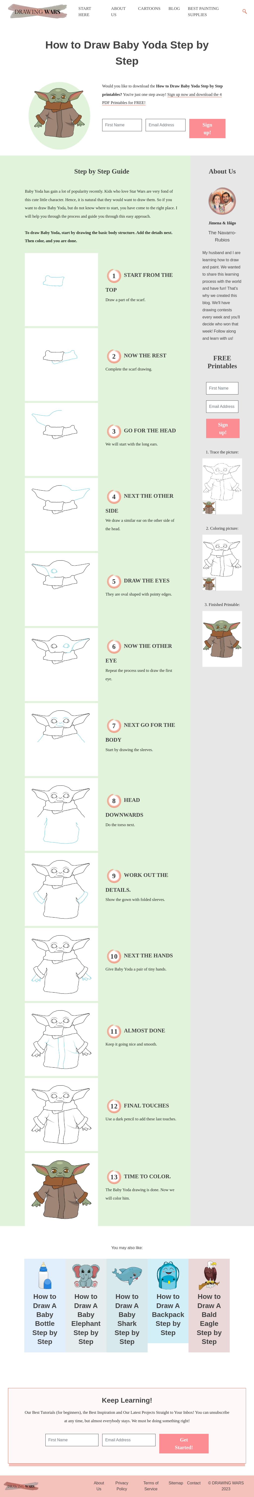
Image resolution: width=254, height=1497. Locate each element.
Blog (174, 8)
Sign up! (207, 128)
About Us (118, 11)
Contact (194, 1483)
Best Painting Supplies (203, 11)
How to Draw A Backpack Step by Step (168, 1315)
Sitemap (176, 1483)
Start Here (84, 11)
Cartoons (149, 8)
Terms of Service (151, 1486)
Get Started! (184, 1443)
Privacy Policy (121, 1486)
